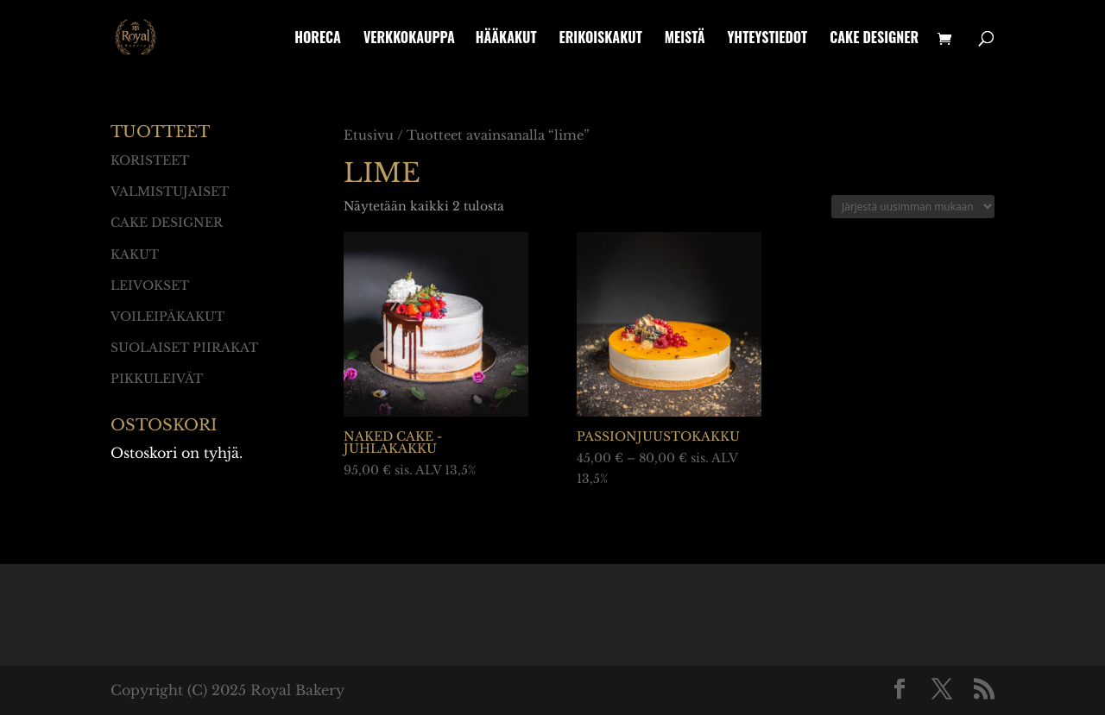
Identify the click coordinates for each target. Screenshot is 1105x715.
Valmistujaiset (169, 191)
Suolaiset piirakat (184, 347)
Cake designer (874, 39)
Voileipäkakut (167, 316)
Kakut (134, 254)
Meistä (685, 39)
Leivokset (149, 285)
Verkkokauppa (409, 39)
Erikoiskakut (600, 39)
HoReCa (317, 39)
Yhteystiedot (767, 39)
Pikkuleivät (156, 378)
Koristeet (149, 160)
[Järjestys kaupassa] (912, 206)
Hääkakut (506, 39)
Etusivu (369, 135)
